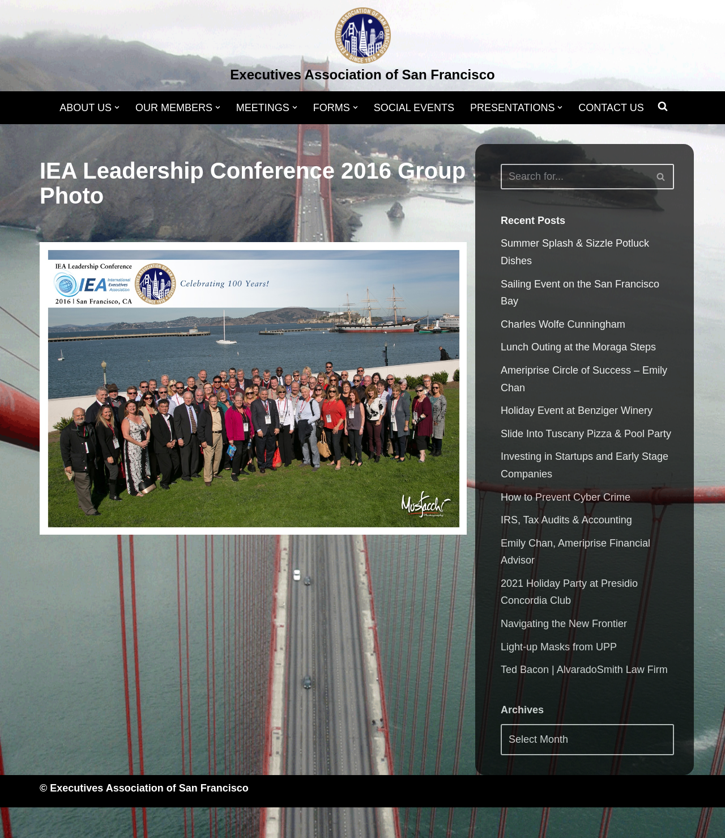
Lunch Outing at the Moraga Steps (578, 347)
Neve (51, 822)
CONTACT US (611, 107)
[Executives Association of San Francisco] (362, 47)
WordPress (154, 822)
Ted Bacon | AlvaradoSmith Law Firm (584, 669)
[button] (117, 107)
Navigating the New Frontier (564, 623)
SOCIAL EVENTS (414, 107)
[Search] (575, 176)
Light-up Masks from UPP (559, 647)
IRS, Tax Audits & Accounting (566, 520)
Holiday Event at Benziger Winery (576, 410)
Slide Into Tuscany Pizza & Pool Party (586, 433)
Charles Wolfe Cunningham (563, 324)
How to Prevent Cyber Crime (565, 497)
